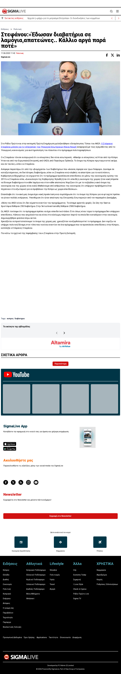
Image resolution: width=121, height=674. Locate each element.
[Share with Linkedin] (118, 55)
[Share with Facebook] (107, 55)
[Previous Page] (57, 333)
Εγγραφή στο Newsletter (60, 516)
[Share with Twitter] (112, 55)
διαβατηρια (20, 318)
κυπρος (10, 318)
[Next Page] (64, 333)
